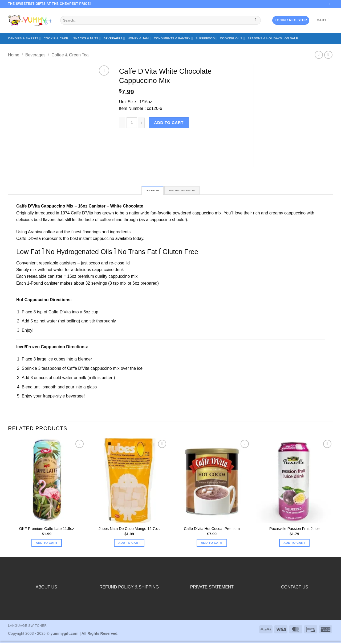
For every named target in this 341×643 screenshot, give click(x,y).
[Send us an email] (330, 4)
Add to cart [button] (47, 545)
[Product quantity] (132, 122)
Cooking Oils (232, 38)
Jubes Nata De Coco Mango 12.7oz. (129, 531)
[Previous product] (328, 55)
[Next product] (319, 55)
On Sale (291, 38)
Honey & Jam (139, 38)
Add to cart (169, 122)
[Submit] (255, 20)
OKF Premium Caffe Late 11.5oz (46, 531)
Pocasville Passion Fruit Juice (294, 531)
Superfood (206, 38)
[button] (290, 20)
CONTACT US (294, 589)
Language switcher (27, 628)
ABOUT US (46, 589)
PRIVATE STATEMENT (212, 589)
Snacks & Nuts (87, 38)
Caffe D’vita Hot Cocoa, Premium (212, 531)
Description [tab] (142, 192)
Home (13, 55)
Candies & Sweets (24, 38)
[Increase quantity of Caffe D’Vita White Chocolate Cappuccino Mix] (141, 123)
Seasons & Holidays (264, 38)
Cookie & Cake (57, 38)
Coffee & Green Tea (69, 55)
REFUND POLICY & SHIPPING (129, 589)
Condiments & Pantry (173, 38)
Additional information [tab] (187, 192)
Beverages (114, 38)
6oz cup (90, 314)
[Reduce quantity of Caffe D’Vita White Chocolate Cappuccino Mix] (122, 123)
